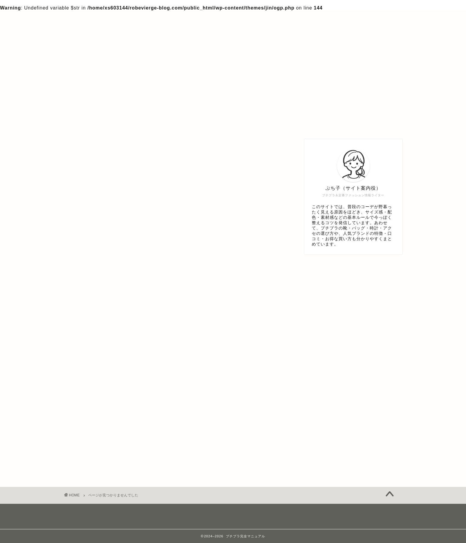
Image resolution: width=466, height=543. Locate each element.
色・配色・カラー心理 (103, 462)
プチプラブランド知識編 (106, 414)
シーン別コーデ (96, 391)
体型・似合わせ (96, 430)
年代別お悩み (93, 438)
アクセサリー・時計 (101, 383)
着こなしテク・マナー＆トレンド (116, 454)
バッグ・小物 (93, 406)
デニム (86, 399)
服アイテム (91, 446)
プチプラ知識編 (96, 422)
